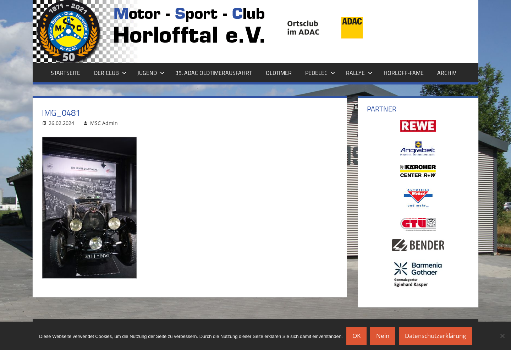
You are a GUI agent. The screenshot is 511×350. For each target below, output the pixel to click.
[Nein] (502, 335)
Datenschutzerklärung (435, 336)
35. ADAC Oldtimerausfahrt (213, 73)
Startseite (65, 73)
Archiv (446, 73)
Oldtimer (279, 73)
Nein (382, 336)
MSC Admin (104, 123)
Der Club (110, 73)
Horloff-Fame (404, 73)
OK (356, 336)
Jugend (151, 73)
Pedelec (320, 73)
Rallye (359, 73)
